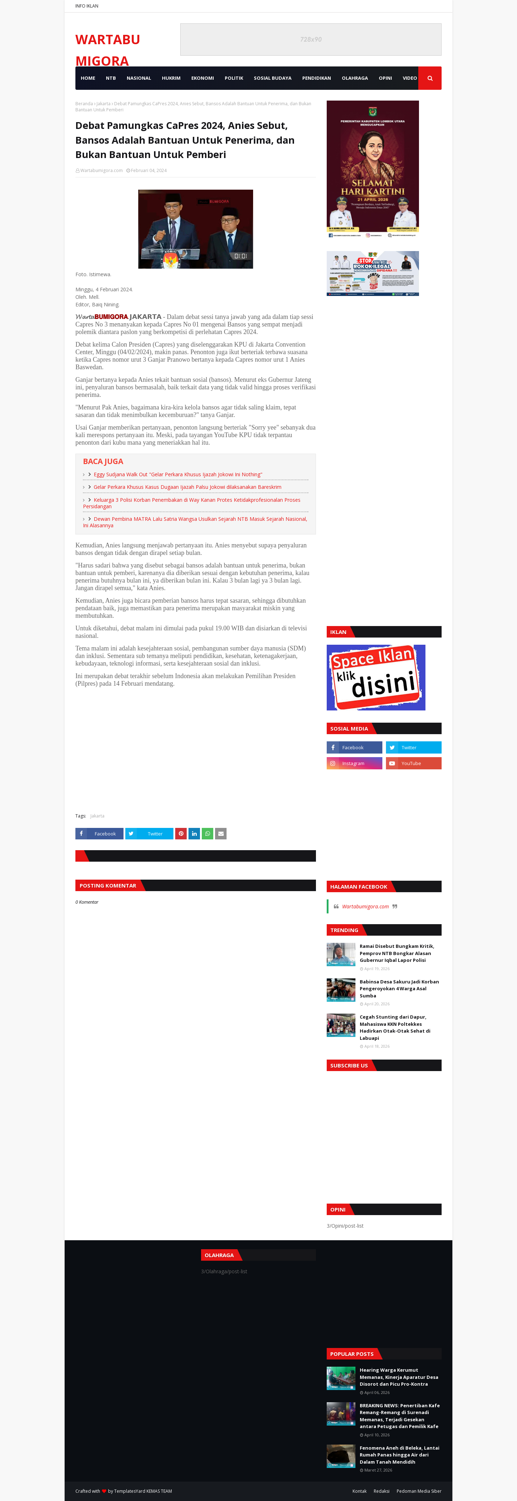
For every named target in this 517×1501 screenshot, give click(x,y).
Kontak (360, 1491)
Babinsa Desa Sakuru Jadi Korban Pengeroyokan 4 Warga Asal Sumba (399, 988)
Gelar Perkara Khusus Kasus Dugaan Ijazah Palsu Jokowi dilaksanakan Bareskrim (187, 486)
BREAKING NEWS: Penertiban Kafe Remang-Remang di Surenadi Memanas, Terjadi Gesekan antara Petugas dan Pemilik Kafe (400, 1416)
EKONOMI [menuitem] (202, 78)
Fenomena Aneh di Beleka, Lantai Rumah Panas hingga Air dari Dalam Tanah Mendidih (399, 1455)
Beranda (84, 104)
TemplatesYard (129, 1491)
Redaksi (382, 1491)
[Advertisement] (195, 755)
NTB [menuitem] (111, 78)
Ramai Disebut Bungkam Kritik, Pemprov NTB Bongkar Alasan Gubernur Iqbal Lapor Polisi (397, 953)
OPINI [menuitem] (385, 78)
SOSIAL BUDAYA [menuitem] (273, 78)
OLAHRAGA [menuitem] (355, 78)
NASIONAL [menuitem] (139, 78)
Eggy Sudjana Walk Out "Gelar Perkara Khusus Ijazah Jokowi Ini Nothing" (178, 474)
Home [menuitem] (88, 78)
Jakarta (104, 104)
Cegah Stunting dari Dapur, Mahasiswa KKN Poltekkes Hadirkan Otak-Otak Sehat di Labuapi (395, 1027)
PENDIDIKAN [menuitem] (316, 78)
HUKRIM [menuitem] (171, 78)
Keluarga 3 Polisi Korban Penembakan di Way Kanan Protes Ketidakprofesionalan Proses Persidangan (192, 503)
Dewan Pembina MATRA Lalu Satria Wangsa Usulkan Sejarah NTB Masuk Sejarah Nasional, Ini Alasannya (195, 522)
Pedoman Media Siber (419, 1491)
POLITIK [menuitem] (234, 78)
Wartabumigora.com (101, 170)
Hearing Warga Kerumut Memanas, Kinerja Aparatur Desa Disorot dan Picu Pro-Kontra (399, 1377)
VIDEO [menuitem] (410, 78)
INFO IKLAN (86, 6)
